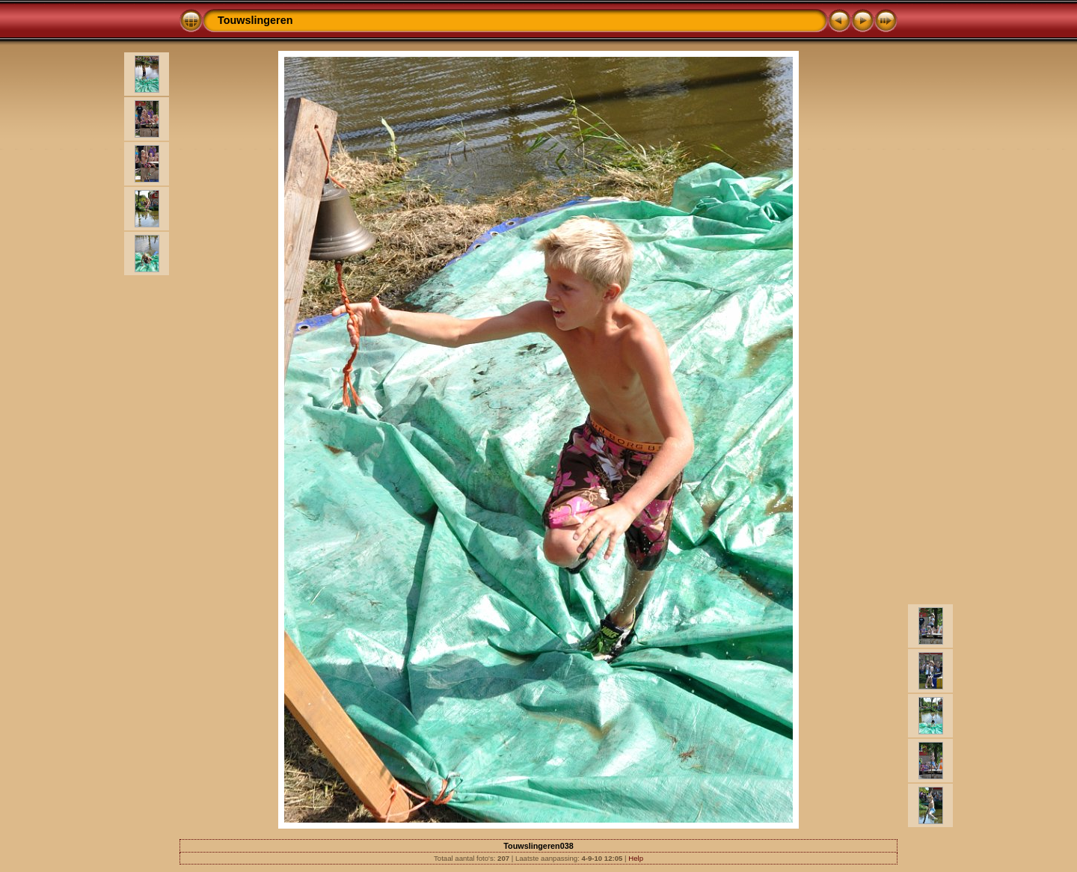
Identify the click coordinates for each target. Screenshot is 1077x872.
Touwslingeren (255, 20)
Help (635, 858)
